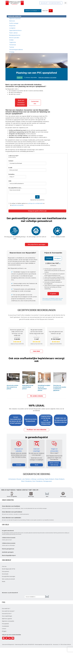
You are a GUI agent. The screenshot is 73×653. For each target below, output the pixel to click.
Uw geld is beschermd (8, 530)
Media (3, 581)
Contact (10, 161)
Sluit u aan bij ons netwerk (8, 578)
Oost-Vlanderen (37, 481)
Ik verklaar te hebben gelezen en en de (26, 204)
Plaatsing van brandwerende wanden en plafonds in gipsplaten (59, 385)
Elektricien (12, 21)
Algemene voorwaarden (8, 620)
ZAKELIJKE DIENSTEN (14, 16)
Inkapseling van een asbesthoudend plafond (27, 385)
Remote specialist (14, 38)
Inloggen (4, 630)
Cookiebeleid (5, 625)
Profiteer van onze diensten (36, 429)
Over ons (4, 566)
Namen (27, 478)
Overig (11, 52)
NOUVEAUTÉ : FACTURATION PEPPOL (51, 3)
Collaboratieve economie (8, 537)
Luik (23, 478)
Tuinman (11, 47)
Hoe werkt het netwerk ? (8, 610)
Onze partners (5, 571)
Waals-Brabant (59, 478)
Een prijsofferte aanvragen (36, 244)
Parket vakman (13, 33)
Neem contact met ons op (54, 463)
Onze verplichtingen (7, 615)
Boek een (47, 77)
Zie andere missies (36, 395)
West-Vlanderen (26, 481)
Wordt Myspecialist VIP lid (8, 568)
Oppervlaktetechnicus (15, 30)
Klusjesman (12, 26)
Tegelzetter (12, 42)
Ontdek (18, 464)
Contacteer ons (35, 102)
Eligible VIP (19, 77)
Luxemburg (40, 478)
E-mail (10, 167)
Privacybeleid (5, 623)
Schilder (11, 40)
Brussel (19, 478)
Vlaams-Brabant (49, 478)
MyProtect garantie (7, 618)
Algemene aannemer (15, 18)
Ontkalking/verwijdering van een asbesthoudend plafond (44, 385)
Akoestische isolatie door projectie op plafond (12, 385)
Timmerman (12, 45)
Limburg (33, 478)
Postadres (11, 174)
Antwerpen (12, 478)
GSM (9, 181)
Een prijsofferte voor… (15, 188)
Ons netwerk (5, 573)
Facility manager (13, 23)
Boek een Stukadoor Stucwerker (21, 102)
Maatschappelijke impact (9, 555)
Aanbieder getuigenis (8, 551)
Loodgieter (12, 28)
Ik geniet (53, 293)
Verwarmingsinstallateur (16, 49)
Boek (36, 464)
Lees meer (36, 351)
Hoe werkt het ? (6, 608)
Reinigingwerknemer (14, 35)
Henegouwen (47, 481)
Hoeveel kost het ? (7, 613)
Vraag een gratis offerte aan (37, 211)
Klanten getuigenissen (8, 548)
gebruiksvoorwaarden (18, 205)
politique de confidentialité (35, 203)
